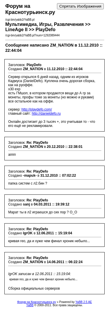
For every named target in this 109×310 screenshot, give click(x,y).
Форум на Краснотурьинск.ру (36, 302)
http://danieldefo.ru (46, 113)
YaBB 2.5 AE (83, 302)
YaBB (29, 305)
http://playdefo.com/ (37, 109)
